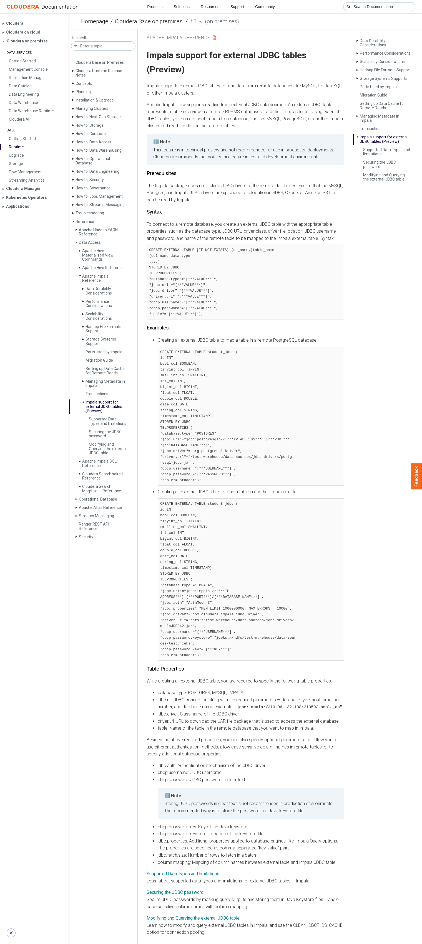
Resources (210, 6)
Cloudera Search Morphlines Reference (101, 488)
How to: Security (90, 179)
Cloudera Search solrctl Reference (102, 476)
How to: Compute (91, 133)
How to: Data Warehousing (99, 150)
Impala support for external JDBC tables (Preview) (104, 406)
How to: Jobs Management (99, 196)
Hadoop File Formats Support (103, 328)
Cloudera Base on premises (148, 21)
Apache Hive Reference (103, 267)
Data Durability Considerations (99, 290)
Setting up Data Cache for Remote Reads (105, 370)
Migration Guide (99, 360)
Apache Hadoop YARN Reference (98, 232)
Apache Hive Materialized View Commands (98, 255)
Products (154, 6)
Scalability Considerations (99, 316)
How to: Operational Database (93, 160)
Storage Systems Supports (101, 341)
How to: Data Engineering (97, 171)
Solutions (182, 6)
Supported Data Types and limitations (107, 421)
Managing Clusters (92, 108)
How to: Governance (93, 188)
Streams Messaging (96, 516)
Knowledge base (216, 938)
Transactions (97, 394)
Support (237, 6)
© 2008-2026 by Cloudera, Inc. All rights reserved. (275, 938)
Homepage (94, 21)
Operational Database (98, 499)
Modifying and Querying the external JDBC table (108, 448)
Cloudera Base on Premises (100, 62)
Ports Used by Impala (104, 352)
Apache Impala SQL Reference (99, 463)
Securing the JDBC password (105, 434)
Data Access (90, 242)
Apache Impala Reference (95, 278)
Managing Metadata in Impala (105, 383)
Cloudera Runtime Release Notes (99, 72)
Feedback (416, 476)
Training (189, 938)
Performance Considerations (99, 303)
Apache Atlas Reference (100, 507)
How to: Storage (90, 125)
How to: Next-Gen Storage (98, 117)
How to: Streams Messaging (100, 204)
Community (265, 6)
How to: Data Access (93, 142)
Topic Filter (80, 38)
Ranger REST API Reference (94, 526)
